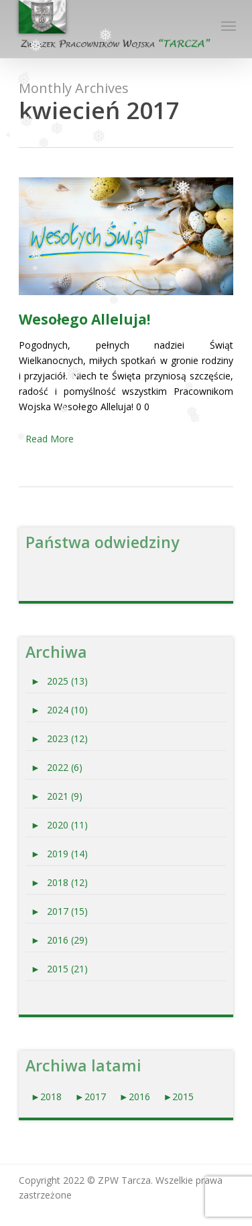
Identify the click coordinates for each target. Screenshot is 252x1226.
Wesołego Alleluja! (84, 319)
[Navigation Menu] (227, 25)
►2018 (46, 1096)
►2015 (179, 1096)
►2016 (136, 1096)
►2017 (90, 1096)
